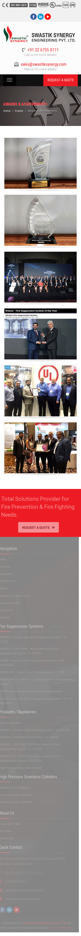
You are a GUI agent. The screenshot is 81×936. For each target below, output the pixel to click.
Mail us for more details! (39, 69)
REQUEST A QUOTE (60, 80)
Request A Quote (36, 527)
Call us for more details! (40, 55)
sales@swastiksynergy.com (43, 64)
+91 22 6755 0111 (42, 49)
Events (20, 110)
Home (7, 110)
